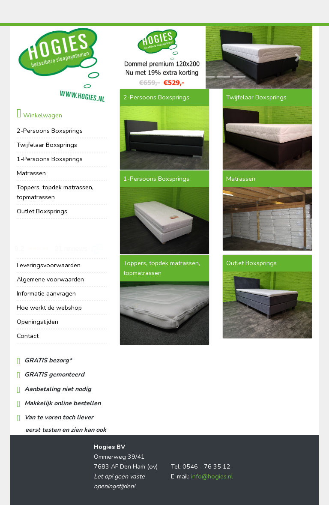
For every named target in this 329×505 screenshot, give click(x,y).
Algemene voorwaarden (50, 279)
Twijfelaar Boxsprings (47, 144)
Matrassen (31, 173)
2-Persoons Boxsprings (50, 130)
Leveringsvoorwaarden (49, 265)
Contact (28, 336)
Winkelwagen (39, 115)
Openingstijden (37, 321)
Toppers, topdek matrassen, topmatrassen (55, 192)
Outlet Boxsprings (42, 211)
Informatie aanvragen (46, 293)
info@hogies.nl (212, 476)
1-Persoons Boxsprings (50, 159)
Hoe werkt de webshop (49, 307)
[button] (134, 57)
